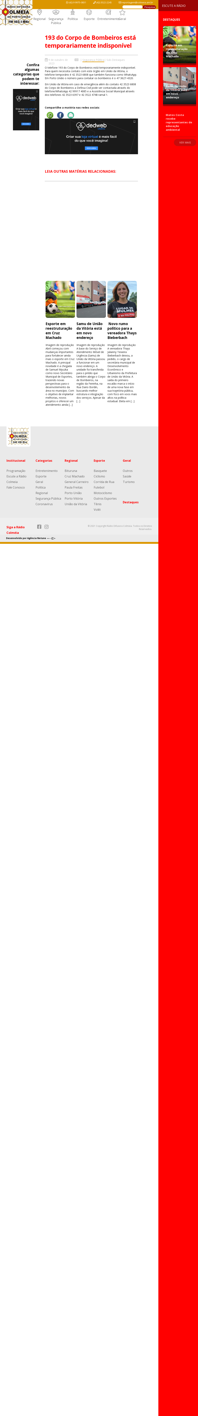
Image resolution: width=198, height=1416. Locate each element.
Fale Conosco (15, 487)
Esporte (89, 19)
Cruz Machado (75, 476)
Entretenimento (108, 19)
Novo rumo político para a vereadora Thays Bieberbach (122, 330)
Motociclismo (103, 493)
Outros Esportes (105, 498)
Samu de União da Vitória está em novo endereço (89, 330)
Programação (15, 471)
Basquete (100, 471)
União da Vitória (76, 504)
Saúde (127, 476)
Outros (128, 471)
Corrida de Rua (104, 482)
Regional (39, 19)
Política (73, 19)
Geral (122, 19)
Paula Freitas (74, 487)
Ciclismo (99, 476)
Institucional (15, 461)
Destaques (131, 502)
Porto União (73, 493)
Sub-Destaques (116, 60)
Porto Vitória (74, 498)
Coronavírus (44, 504)
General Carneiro (77, 482)
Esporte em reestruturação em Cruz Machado (59, 330)
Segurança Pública (56, 21)
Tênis (98, 504)
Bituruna (71, 471)
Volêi (97, 510)
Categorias (44, 461)
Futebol (99, 487)
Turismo (129, 482)
